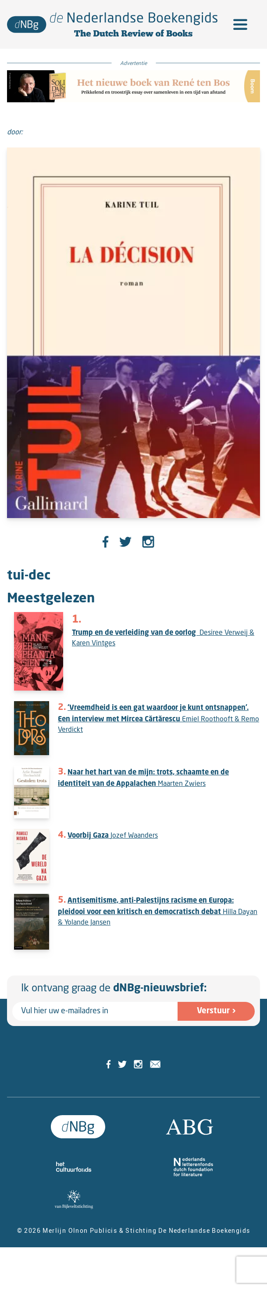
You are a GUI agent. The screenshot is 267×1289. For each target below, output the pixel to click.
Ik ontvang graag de (114, 988)
